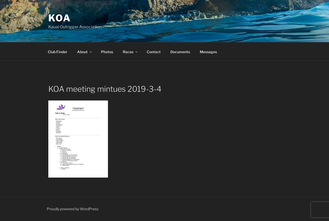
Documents (180, 52)
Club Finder (57, 52)
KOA (59, 18)
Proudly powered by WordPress (72, 209)
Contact (154, 52)
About (85, 52)
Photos (107, 52)
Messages (208, 52)
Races (130, 52)
